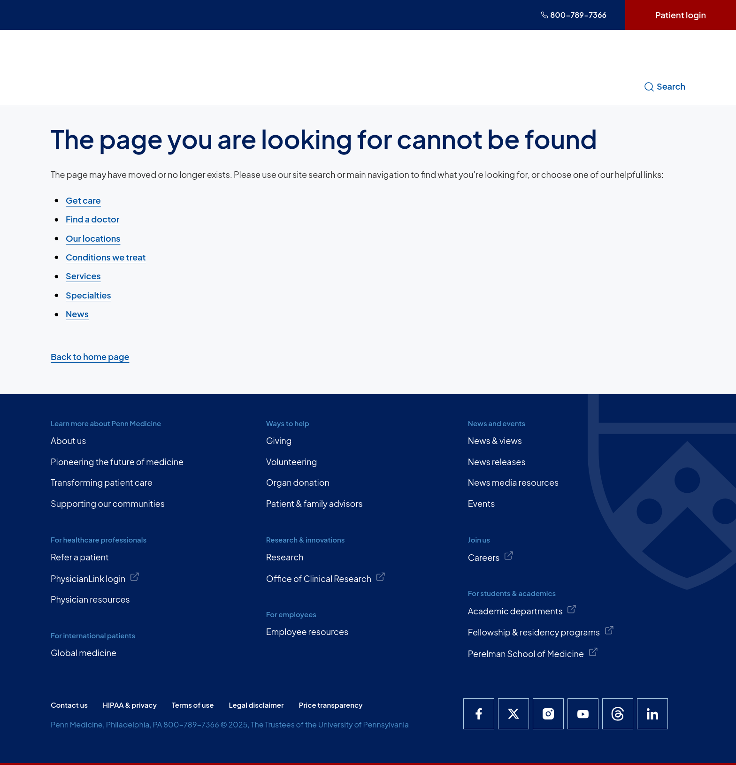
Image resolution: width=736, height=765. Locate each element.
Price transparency (331, 704)
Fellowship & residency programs (541, 631)
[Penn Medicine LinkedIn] (652, 714)
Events (481, 503)
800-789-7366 (573, 15)
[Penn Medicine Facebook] (479, 714)
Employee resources (307, 631)
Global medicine (83, 652)
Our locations (93, 237)
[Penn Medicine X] (513, 714)
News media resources (513, 482)
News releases (497, 461)
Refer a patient (80, 556)
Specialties (88, 295)
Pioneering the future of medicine (117, 461)
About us (68, 440)
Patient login (680, 14)
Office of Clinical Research (325, 578)
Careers (491, 557)
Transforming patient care (102, 482)
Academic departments (522, 610)
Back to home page (90, 356)
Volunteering (291, 461)
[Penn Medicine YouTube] (583, 714)
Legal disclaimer (256, 704)
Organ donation (298, 482)
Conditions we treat (106, 257)
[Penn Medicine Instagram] (548, 714)
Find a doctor (92, 219)
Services (83, 275)
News (77, 313)
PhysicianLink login (95, 578)
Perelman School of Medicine (533, 653)
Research (285, 556)
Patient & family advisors (314, 503)
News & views (495, 440)
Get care (83, 200)
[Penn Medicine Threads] (618, 714)
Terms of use (193, 704)
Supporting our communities (108, 503)
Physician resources (90, 599)
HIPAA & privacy (130, 704)
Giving (279, 440)
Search (664, 86)
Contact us (69, 704)
